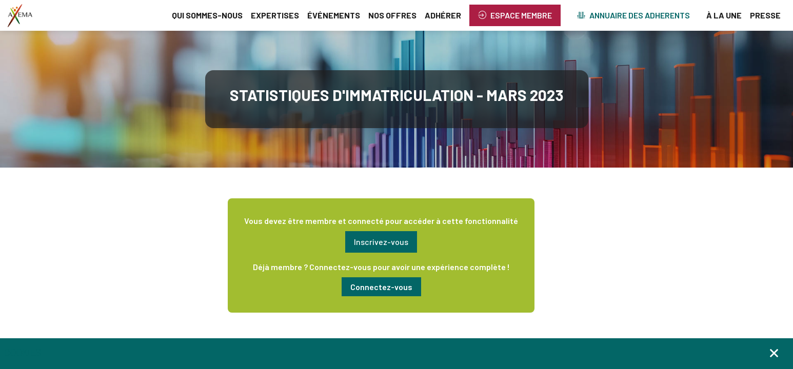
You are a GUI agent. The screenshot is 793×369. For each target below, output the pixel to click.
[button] (515, 15)
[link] (207, 15)
